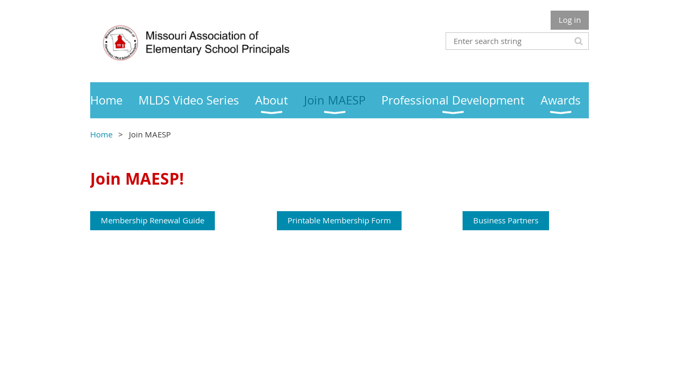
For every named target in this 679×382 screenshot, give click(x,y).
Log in (570, 19)
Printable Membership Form (339, 220)
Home (101, 134)
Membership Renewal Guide (152, 220)
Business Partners (505, 220)
